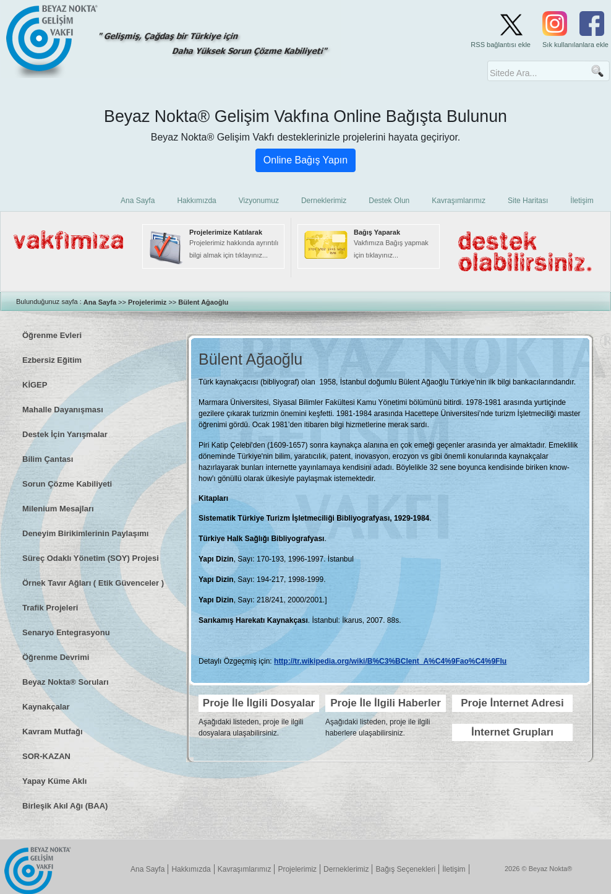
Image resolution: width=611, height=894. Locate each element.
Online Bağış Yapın (305, 160)
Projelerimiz (147, 302)
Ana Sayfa (99, 302)
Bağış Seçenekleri (405, 869)
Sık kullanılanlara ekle (575, 44)
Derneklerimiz (346, 869)
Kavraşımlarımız (244, 869)
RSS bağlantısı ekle (501, 44)
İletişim (453, 869)
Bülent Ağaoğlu (203, 302)
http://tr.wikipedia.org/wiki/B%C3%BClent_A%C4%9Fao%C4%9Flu (390, 661)
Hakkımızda (190, 869)
